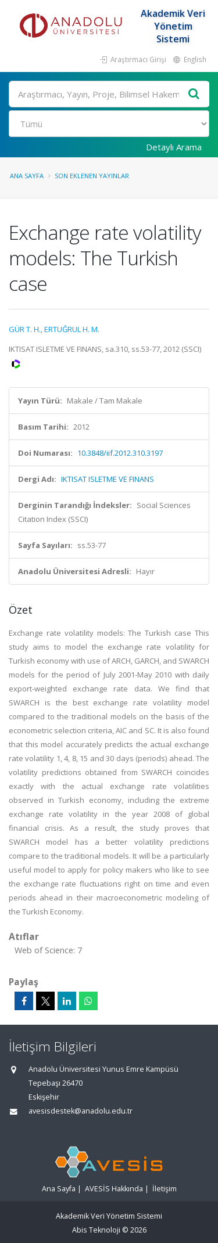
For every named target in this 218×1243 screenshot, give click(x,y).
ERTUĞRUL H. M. (71, 329)
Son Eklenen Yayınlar (92, 175)
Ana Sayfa (27, 175)
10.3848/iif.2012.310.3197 (120, 453)
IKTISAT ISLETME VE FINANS (107, 479)
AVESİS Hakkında (114, 1189)
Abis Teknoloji (96, 1230)
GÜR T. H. (25, 329)
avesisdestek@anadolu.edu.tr (80, 1111)
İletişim (164, 1189)
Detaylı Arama (174, 147)
